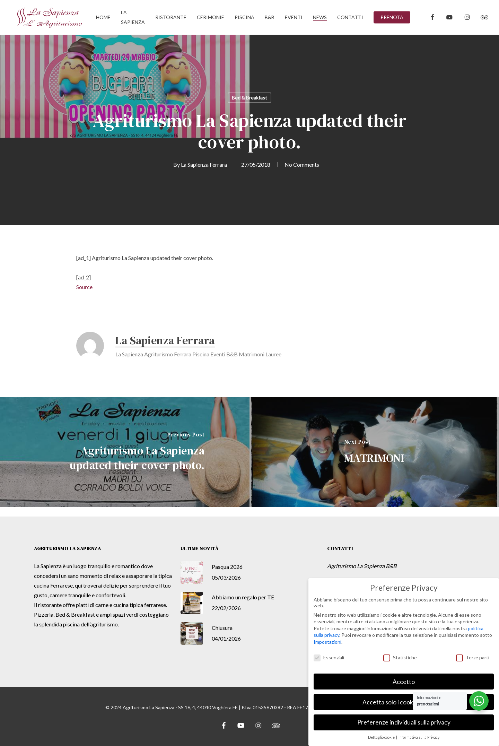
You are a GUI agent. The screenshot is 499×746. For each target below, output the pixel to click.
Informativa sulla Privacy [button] (419, 737)
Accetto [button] (404, 681)
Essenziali (329, 657)
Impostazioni (327, 642)
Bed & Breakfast (249, 98)
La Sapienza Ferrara (204, 164)
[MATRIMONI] (374, 452)
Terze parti (472, 657)
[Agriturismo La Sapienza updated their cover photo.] (125, 452)
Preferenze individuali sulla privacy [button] (403, 722)
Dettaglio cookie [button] (381, 737)
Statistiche (400, 657)
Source (84, 287)
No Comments (301, 164)
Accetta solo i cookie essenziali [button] (403, 702)
